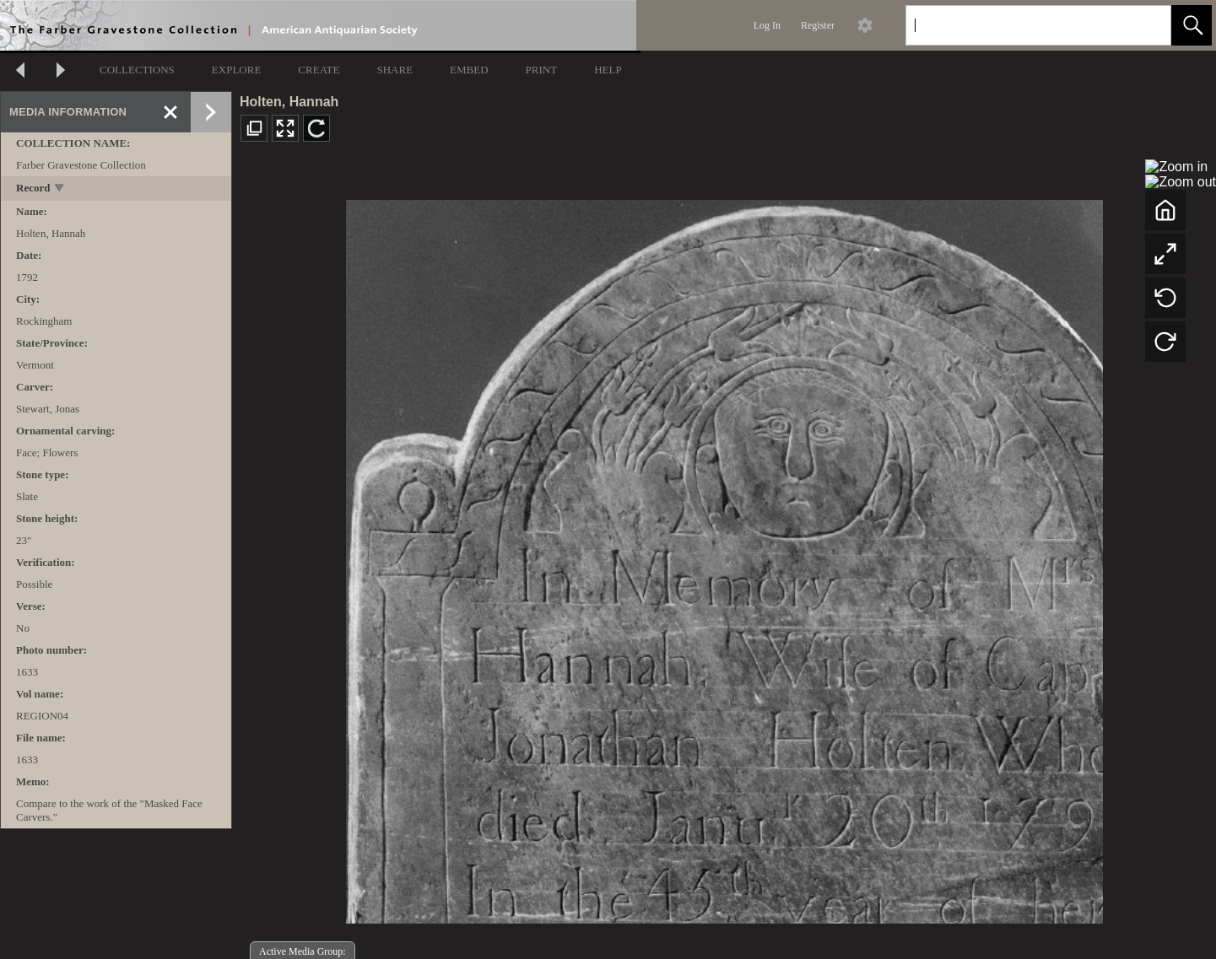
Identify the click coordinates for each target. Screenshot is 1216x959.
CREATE (318, 69)
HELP (608, 69)
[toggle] (60, 189)
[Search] (1018, 25)
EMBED (469, 69)
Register (818, 25)
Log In (767, 25)
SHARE (394, 69)
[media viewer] (724, 557)
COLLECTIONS (137, 69)
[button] (1191, 25)
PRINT (542, 69)
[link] (1144, 25)
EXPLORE (237, 69)
